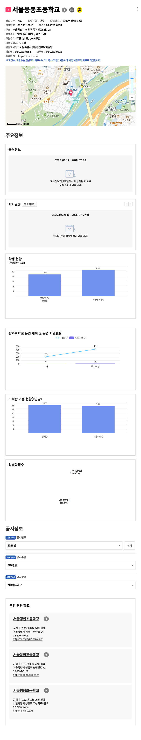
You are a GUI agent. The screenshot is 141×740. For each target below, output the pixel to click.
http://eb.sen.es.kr (28, 56)
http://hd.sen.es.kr (23, 710)
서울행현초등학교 (26, 618)
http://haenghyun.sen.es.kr (27, 639)
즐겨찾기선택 (64, 10)
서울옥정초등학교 (26, 654)
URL (72, 10)
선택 (129, 545)
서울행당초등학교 (26, 690)
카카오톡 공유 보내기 (79, 10)
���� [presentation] (126, 204)
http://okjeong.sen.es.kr (26, 674)
